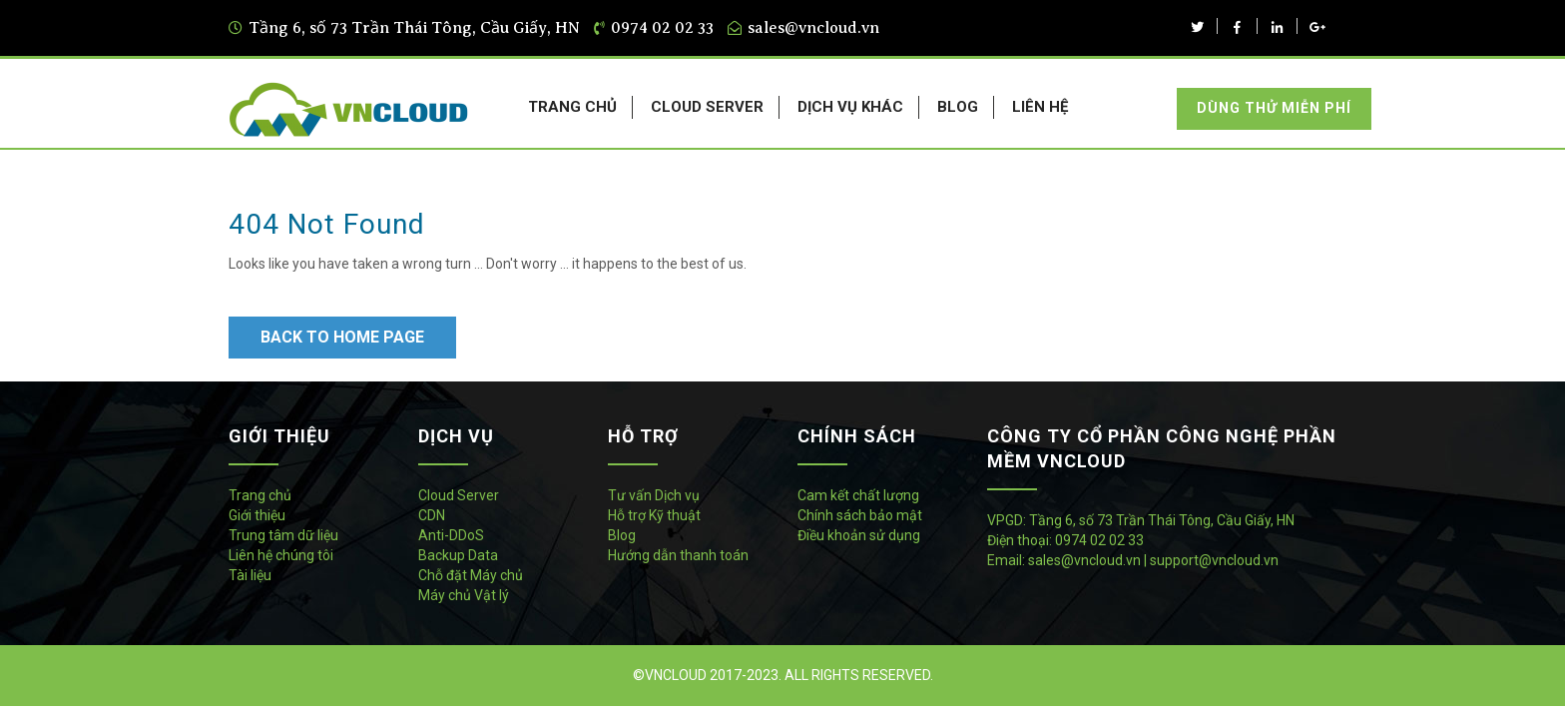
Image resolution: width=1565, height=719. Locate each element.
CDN (431, 515)
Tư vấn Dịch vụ (654, 495)
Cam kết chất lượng (858, 495)
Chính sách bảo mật (859, 515)
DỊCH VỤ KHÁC (850, 107)
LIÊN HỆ (1040, 107)
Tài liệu (250, 575)
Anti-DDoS (451, 535)
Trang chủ (260, 495)
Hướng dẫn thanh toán (678, 555)
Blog (622, 535)
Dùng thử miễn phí (1274, 108)
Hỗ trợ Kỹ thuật (654, 515)
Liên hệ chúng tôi (281, 555)
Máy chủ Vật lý (463, 595)
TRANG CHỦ (572, 107)
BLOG (957, 107)
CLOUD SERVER (707, 107)
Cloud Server (458, 495)
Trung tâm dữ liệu (283, 535)
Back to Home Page (342, 337)
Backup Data (458, 555)
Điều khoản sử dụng (858, 535)
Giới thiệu (257, 515)
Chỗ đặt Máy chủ (470, 575)
